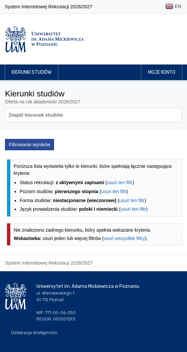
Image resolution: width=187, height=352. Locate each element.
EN (173, 6)
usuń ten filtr (119, 182)
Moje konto (161, 72)
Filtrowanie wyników (29, 144)
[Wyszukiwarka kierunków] (93, 115)
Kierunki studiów (31, 72)
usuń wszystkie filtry (124, 238)
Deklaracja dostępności (34, 332)
